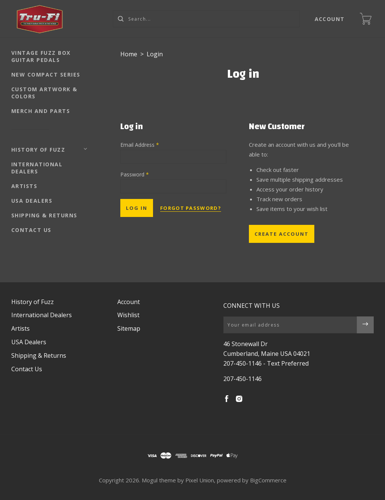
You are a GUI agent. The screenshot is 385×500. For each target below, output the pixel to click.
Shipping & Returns (44, 215)
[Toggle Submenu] (85, 149)
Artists (24, 186)
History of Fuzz (38, 149)
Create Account (282, 233)
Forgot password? (190, 208)
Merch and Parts (40, 110)
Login (155, 54)
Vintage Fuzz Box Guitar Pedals (41, 56)
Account (330, 19)
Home (128, 54)
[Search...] (206, 19)
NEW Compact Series (45, 74)
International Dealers (37, 168)
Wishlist (128, 315)
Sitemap (128, 328)
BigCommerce (268, 480)
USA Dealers (32, 200)
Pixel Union (199, 480)
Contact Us (31, 229)
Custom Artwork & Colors (44, 93)
